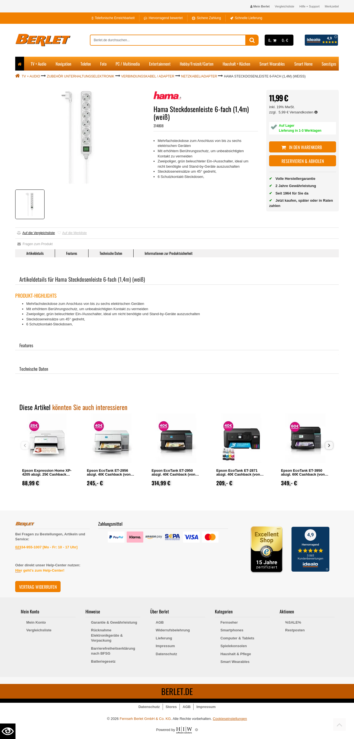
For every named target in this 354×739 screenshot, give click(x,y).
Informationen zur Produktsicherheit (168, 253)
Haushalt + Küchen (236, 64)
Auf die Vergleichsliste (36, 233)
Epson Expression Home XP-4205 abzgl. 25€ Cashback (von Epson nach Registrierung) (46, 476)
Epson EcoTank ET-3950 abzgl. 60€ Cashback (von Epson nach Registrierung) (304, 474)
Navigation (63, 64)
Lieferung (164, 638)
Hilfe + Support (310, 6)
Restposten (295, 630)
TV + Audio (38, 64)
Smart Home (303, 64)
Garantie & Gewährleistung (114, 622)
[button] (329, 445)
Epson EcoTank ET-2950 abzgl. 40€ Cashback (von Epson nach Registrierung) (174, 474)
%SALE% (293, 622)
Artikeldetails (35, 253)
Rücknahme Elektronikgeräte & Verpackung (107, 635)
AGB (160, 622)
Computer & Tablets (237, 638)
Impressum (165, 646)
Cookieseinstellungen (230, 719)
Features (71, 253)
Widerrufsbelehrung (173, 630)
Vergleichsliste (284, 6)
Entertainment (160, 64)
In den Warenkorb (302, 147)
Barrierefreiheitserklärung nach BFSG (113, 651)
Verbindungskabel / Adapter (147, 76)
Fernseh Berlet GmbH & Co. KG (145, 719)
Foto (103, 64)
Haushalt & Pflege (235, 654)
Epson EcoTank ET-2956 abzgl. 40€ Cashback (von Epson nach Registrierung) (110, 474)
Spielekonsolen (233, 646)
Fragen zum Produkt (35, 244)
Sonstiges (329, 64)
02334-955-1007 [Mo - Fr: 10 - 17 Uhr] (46, 547)
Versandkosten (303, 112)
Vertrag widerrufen (38, 587)
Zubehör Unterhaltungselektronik (80, 76)
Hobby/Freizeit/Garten (197, 64)
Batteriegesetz (103, 661)
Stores (171, 707)
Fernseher (229, 622)
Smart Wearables (272, 64)
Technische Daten (111, 253)
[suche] (168, 40)
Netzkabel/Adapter (199, 76)
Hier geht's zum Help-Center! (39, 570)
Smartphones (231, 630)
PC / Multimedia (128, 64)
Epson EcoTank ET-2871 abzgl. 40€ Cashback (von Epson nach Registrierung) (239, 474)
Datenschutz (166, 654)
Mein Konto (36, 622)
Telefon (85, 64)
